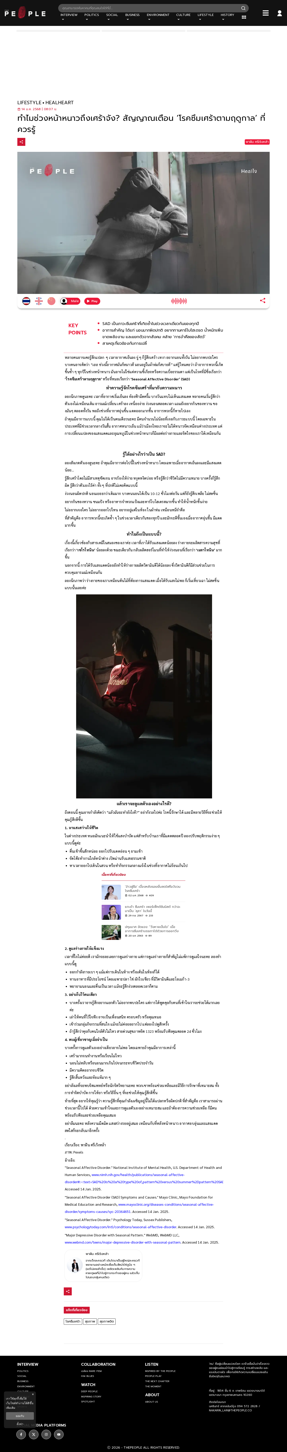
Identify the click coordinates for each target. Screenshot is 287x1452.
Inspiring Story (91, 1396)
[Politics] (93, 17)
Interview (27, 1364)
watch (88, 1385)
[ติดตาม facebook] (21, 1434)
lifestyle (29, 103)
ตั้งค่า (20, 1423)
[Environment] (159, 17)
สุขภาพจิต (107, 1321)
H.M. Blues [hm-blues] (87, 1376)
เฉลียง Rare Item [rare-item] (91, 1371)
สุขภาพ (90, 1321)
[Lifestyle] (207, 17)
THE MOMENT (153, 1386)
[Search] (243, 8)
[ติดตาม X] (33, 1434)
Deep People (89, 1391)
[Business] (133, 17)
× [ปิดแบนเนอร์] (33, 1394)
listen (151, 1364)
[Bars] (266, 13)
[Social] (113, 17)
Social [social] (22, 1376)
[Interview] (70, 17)
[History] (229, 17)
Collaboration (98, 1364)
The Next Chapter (157, 1381)
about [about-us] (152, 1395)
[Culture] (184, 17)
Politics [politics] (23, 1371)
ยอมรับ (20, 1416)
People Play (153, 1376)
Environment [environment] (26, 1386)
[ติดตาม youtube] (59, 1434)
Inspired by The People (160, 1371)
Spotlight (88, 1401)
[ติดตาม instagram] (46, 1434)
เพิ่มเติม (10, 1407)
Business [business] (23, 1381)
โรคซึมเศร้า (73, 1321)
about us (151, 1402)
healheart (59, 103)
